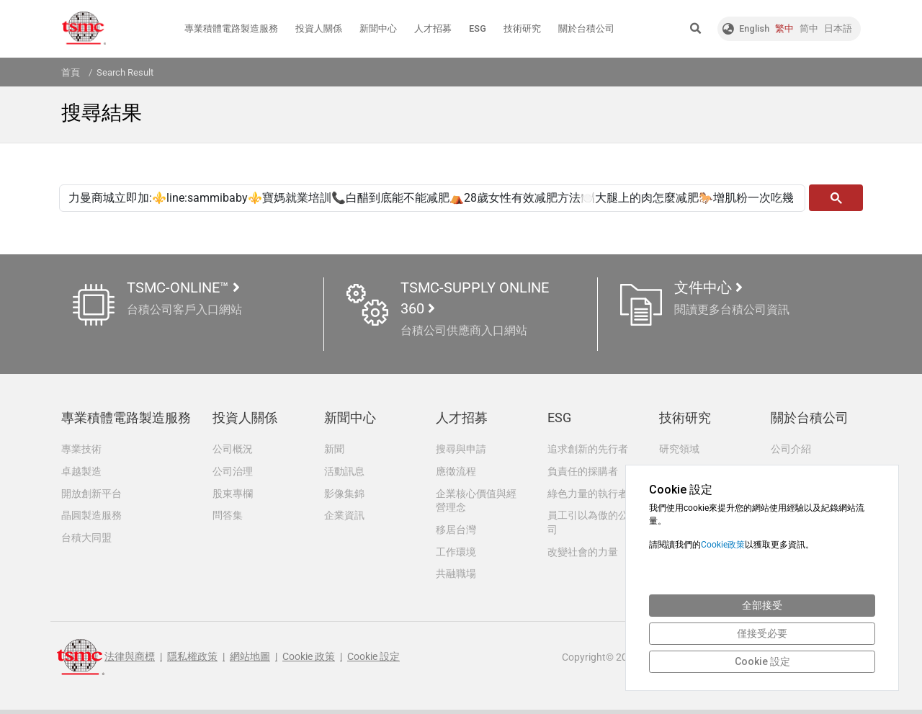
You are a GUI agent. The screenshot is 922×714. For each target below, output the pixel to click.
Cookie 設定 (373, 661)
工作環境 (456, 554)
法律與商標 (129, 661)
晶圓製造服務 (91, 516)
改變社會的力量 (582, 554)
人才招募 (433, 28)
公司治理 (232, 471)
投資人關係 (318, 28)
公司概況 (232, 448)
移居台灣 (456, 531)
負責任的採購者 (582, 471)
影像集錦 (344, 494)
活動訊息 (344, 471)
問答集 (227, 516)
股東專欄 (232, 494)
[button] (695, 29)
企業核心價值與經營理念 (476, 501)
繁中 (784, 28)
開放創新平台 (91, 494)
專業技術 (81, 448)
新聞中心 (378, 28)
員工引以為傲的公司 (587, 524)
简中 (809, 28)
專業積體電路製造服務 (231, 28)
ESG (477, 28)
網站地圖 (250, 661)
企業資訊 (344, 516)
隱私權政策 (192, 661)
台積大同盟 (86, 539)
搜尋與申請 (461, 448)
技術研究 (522, 28)
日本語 (838, 28)
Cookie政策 (723, 545)
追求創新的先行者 (587, 448)
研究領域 (679, 448)
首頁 (70, 72)
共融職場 (456, 576)
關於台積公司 (586, 28)
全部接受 (762, 605)
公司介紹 (791, 448)
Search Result (125, 72)
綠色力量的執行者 (587, 494)
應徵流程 (456, 471)
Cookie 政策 (308, 661)
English (754, 28)
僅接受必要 (762, 633)
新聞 (334, 448)
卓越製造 (81, 471)
